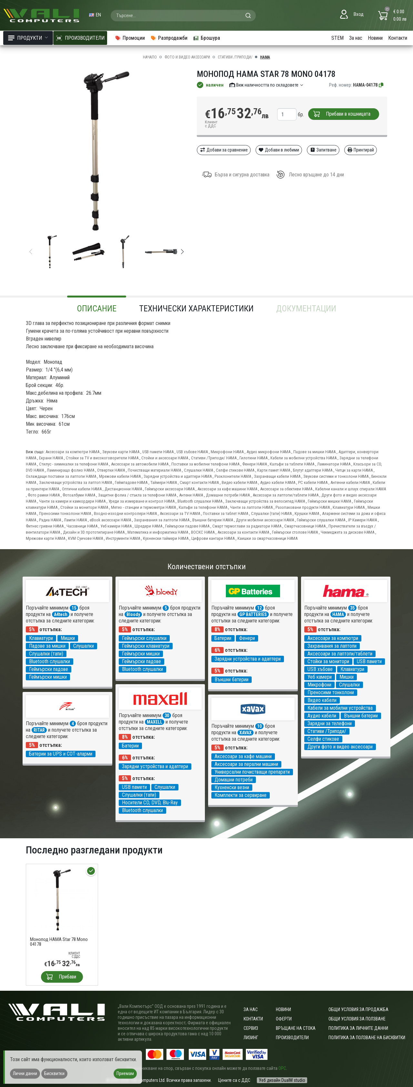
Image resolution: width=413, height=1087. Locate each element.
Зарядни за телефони (329, 723)
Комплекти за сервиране (241, 795)
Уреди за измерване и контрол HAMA (141, 501)
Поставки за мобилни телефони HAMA (205, 464)
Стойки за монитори (328, 661)
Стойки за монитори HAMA (84, 507)
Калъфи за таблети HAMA (292, 464)
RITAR (39, 730)
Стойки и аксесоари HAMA (164, 457)
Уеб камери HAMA (116, 526)
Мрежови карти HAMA (45, 538)
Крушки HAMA (307, 513)
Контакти (397, 38)
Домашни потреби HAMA (228, 495)
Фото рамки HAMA (44, 495)
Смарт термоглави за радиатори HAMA (246, 526)
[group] (106, 151)
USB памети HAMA (158, 451)
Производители (292, 1037)
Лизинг (251, 1037)
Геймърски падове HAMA (187, 526)
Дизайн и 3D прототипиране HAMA (94, 532)
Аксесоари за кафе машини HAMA (227, 488)
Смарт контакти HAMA (199, 482)
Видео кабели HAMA (239, 482)
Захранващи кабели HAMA (277, 476)
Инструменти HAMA (123, 538)
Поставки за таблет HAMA (225, 513)
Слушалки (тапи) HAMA (271, 513)
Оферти (284, 1018)
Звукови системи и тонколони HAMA (335, 476)
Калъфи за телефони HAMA (203, 507)
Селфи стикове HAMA (235, 470)
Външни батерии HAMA (212, 519)
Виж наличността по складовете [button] (266, 85)
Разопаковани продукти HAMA (303, 507)
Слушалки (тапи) (46, 654)
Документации (306, 308)
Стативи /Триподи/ (235, 57)
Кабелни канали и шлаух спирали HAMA (350, 488)
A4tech (60, 614)
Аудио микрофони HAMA (268, 451)
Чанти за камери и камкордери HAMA (72, 501)
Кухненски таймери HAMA (165, 538)
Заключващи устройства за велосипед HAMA (265, 501)
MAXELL (154, 722)
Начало (150, 57)
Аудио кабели (321, 716)
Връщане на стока (296, 1028)
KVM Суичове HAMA (85, 538)
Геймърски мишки (48, 677)
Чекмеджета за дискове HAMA (347, 532)
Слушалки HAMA (198, 470)
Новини (375, 38)
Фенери (247, 638)
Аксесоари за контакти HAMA (243, 532)
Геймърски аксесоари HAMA (170, 488)
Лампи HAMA (75, 519)
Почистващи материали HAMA (154, 470)
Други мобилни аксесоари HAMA (265, 519)
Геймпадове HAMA (131, 482)
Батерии (223, 638)
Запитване (323, 149)
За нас (355, 38)
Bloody (133, 614)
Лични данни (25, 1073)
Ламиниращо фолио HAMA (70, 470)
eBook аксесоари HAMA (110, 519)
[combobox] (183, 15)
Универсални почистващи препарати (252, 772)
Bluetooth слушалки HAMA (199, 501)
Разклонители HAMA (233, 476)
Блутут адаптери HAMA (312, 470)
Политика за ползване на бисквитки (366, 1037)
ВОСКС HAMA (203, 532)
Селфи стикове (323, 739)
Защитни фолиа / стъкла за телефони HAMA (137, 495)
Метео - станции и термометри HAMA (143, 507)
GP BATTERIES (253, 614)
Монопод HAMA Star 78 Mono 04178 (59, 942)
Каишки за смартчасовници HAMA (267, 538)
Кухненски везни (232, 787)
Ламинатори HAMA (333, 464)
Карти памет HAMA (273, 470)
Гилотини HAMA (253, 457)
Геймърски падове (48, 669)
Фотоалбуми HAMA (79, 495)
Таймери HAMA (163, 482)
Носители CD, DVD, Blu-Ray (150, 803)
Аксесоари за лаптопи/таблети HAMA (285, 495)
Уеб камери (319, 677)
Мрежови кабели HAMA (120, 476)
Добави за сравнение (224, 149)
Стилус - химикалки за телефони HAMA (73, 464)
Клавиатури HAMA (349, 507)
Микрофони (319, 685)
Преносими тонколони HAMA (65, 513)
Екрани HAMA (51, 457)
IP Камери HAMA (362, 519)
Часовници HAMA (81, 526)
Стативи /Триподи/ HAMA (214, 457)
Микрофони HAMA (227, 451)
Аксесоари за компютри (332, 638)
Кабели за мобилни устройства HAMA (303, 457)
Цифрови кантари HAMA (213, 538)
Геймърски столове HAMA (295, 532)
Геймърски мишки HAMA (329, 501)
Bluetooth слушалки (49, 661)
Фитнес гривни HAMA (45, 526)
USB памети (369, 661)
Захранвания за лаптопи (332, 646)
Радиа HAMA (50, 519)
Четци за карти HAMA (354, 470)
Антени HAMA (191, 495)
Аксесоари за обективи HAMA (286, 488)
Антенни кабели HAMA (350, 482)
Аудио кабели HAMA (277, 482)
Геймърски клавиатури (145, 646)
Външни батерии (231, 679)
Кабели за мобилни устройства (340, 708)
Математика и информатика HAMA (157, 532)
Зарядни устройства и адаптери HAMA (178, 476)
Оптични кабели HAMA (82, 488)
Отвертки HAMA (111, 470)
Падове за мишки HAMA (314, 451)
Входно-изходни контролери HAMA (125, 513)
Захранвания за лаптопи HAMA (161, 519)
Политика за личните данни (358, 1028)
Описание (96, 308)
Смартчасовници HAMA (305, 526)
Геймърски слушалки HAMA (321, 519)
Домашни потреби (234, 780)
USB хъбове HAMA (192, 451)
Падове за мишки (47, 646)
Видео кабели (322, 700)
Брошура (206, 38)
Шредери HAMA (148, 526)
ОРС (282, 1068)
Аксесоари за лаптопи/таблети (339, 654)
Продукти (28, 38)
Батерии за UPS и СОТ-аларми (60, 754)
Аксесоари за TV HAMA (180, 513)
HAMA (265, 57)
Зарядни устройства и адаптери (248, 659)
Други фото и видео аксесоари (340, 747)
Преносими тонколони (330, 692)
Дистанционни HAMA (123, 488)
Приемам (125, 1073)
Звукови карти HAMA (120, 451)
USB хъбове (320, 669)
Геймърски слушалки (144, 638)
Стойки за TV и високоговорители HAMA (102, 457)
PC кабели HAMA (312, 482)
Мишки (68, 638)
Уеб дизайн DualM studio (282, 1080)
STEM (337, 38)
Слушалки (83, 646)
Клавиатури (41, 638)
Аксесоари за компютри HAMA (72, 451)
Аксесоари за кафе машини (243, 756)
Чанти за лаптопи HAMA (251, 507)
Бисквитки (54, 1073)
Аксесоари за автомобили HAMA (139, 464)
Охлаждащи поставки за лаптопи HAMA (61, 476)
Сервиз (251, 1028)
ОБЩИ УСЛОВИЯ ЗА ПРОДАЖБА (358, 1009)
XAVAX (245, 732)
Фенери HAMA (254, 464)
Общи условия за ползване (357, 1018)
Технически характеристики (196, 308)
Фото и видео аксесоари (187, 57)
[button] (182, 251)
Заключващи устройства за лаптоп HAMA (75, 482)
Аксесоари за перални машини (246, 764)
